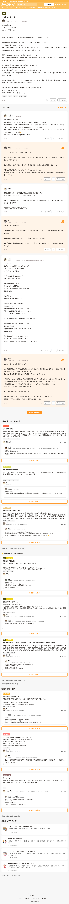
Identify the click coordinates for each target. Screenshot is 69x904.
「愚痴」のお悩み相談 (20, 7)
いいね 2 (60, 179)
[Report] (47, 100)
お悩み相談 (9, 7)
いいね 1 (60, 139)
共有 (53, 100)
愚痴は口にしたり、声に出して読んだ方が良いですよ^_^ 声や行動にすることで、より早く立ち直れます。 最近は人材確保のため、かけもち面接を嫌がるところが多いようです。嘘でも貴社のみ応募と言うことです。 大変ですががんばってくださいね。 (34, 200)
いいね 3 (62, 100)
